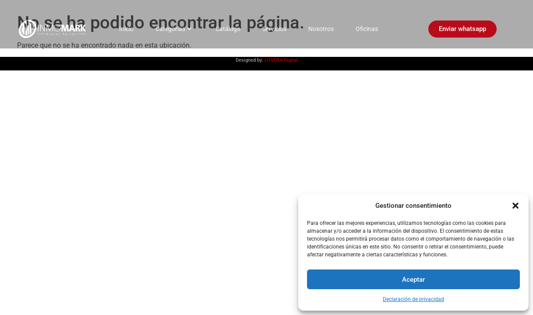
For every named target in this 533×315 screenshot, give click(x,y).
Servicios (274, 26)
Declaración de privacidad (413, 299)
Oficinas (367, 26)
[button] (515, 205)
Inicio (126, 26)
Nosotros (321, 26)
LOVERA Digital (281, 60)
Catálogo (227, 26)
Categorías (173, 26)
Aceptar (413, 280)
